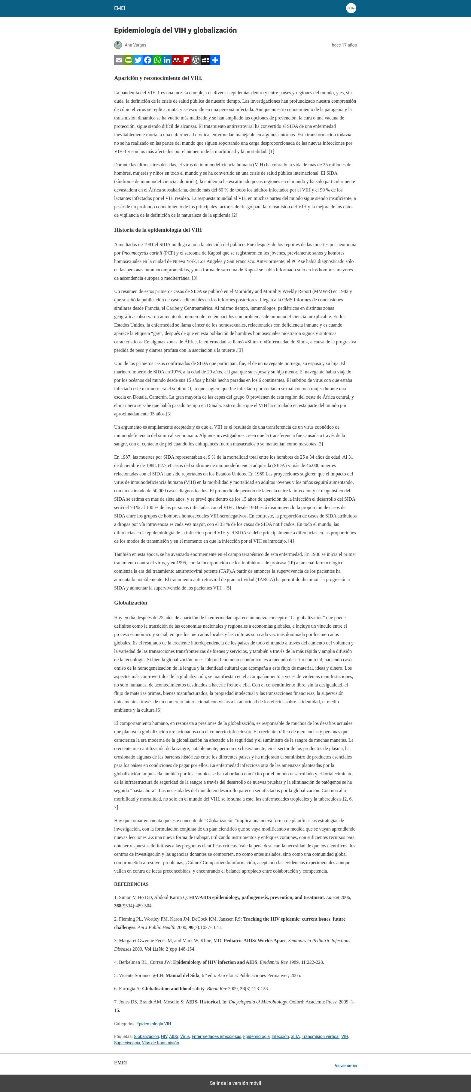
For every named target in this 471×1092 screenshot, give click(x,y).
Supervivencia (127, 1042)
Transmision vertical (320, 1036)
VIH (344, 1036)
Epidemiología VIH (154, 1023)
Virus (185, 1036)
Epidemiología (256, 1036)
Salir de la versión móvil (235, 1083)
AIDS (173, 1036)
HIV (164, 1036)
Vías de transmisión (160, 1042)
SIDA (295, 1036)
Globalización (146, 1036)
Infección (280, 1036)
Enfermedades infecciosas (216, 1036)
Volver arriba (346, 1065)
